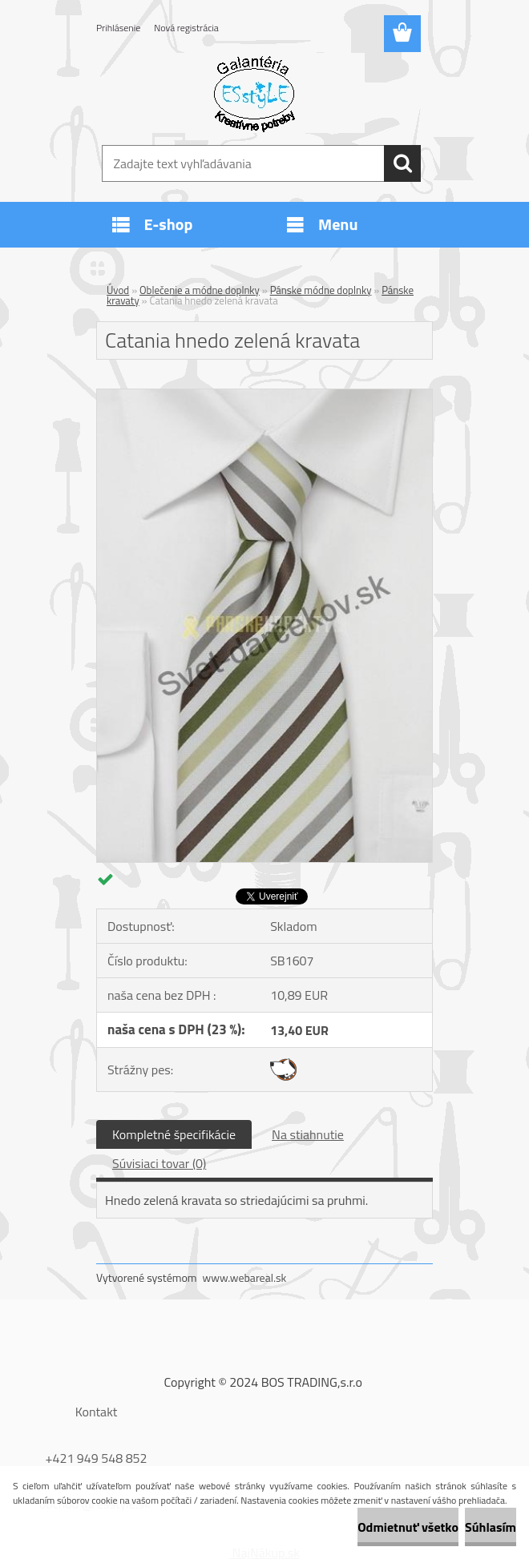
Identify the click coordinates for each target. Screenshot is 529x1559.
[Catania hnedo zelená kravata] (264, 395)
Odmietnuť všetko (407, 1527)
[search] (402, 163)
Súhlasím (490, 1527)
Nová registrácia (186, 27)
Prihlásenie (118, 27)
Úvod (118, 290)
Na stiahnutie (308, 1134)
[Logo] (254, 93)
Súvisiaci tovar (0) (159, 1163)
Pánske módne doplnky (321, 290)
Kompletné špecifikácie (174, 1134)
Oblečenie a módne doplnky (199, 290)
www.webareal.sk (245, 1277)
